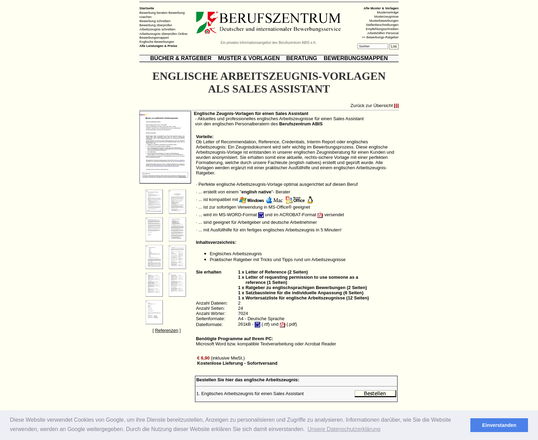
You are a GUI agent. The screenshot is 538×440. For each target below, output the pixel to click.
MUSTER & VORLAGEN (249, 58)
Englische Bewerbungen (156, 42)
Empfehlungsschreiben (382, 29)
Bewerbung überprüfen (155, 25)
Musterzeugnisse (386, 16)
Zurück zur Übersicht (371, 105)
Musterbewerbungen (384, 20)
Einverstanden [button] (499, 425)
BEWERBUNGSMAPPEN (356, 58)
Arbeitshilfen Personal (383, 33)
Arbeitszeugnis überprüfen (158, 33)
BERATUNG (301, 58)
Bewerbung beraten (153, 13)
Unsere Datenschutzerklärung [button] (344, 429)
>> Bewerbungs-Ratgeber (380, 37)
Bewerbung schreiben (154, 21)
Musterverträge (388, 12)
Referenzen (166, 330)
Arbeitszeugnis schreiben (157, 29)
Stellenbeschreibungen (382, 25)
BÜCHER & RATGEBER (180, 58)
